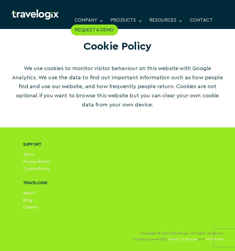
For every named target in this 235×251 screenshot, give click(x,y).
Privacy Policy (36, 162)
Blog (27, 200)
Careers (30, 207)
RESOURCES (162, 20)
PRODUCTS (123, 20)
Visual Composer (182, 239)
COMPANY (86, 20)
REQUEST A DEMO (94, 29)
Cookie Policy (36, 169)
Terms (29, 155)
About (29, 193)
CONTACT (201, 20)
